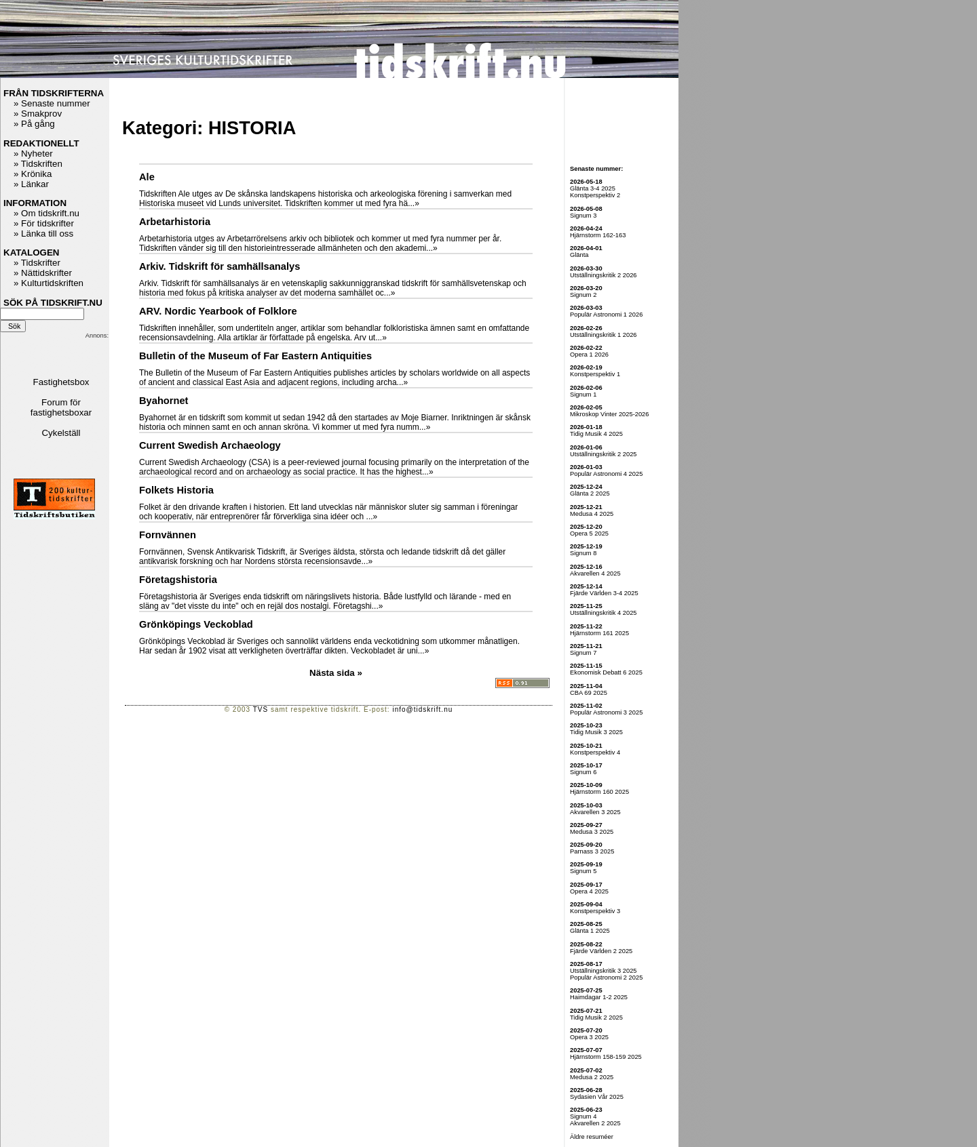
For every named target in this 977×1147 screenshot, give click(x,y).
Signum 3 (583, 215)
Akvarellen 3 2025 (595, 812)
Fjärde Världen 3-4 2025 (604, 593)
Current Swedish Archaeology (210, 445)
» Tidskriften (38, 164)
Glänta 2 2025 (590, 493)
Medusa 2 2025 (591, 1077)
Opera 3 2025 (589, 1037)
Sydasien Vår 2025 (597, 1096)
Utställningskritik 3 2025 (603, 970)
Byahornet (163, 400)
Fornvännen (167, 534)
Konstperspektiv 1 (595, 374)
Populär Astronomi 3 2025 (606, 712)
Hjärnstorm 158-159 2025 (606, 1056)
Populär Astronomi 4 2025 (606, 473)
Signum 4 (583, 1116)
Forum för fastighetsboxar (61, 407)
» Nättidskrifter (43, 273)
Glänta (579, 254)
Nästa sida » (335, 673)
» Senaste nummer (52, 103)
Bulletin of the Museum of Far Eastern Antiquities (255, 355)
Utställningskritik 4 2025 (603, 612)
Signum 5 (583, 871)
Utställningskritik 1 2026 (603, 334)
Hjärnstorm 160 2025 (599, 791)
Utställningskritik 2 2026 (603, 275)
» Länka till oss (43, 233)
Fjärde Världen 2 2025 (601, 951)
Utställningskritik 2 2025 (603, 454)
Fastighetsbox (61, 382)
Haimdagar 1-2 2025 (599, 997)
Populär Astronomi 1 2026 (606, 314)
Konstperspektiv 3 (595, 911)
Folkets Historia (176, 490)
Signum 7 (583, 652)
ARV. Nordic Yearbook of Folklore (218, 311)
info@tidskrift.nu (422, 709)
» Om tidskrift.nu (46, 213)
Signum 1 (583, 394)
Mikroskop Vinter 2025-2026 (609, 414)
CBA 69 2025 (588, 692)
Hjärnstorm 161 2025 (599, 633)
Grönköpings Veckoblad (196, 624)
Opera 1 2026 (589, 354)
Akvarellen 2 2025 (595, 1123)
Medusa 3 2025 (591, 831)
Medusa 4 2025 (591, 513)
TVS (260, 709)
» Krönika (33, 174)
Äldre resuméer (591, 1136)
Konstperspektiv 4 (595, 752)
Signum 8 (583, 553)
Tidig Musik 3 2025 (596, 732)
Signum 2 (583, 294)
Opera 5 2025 (589, 533)
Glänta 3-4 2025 (592, 188)
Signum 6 (583, 772)
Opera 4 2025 (589, 891)
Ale (147, 177)
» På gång (34, 124)
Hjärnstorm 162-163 (598, 235)
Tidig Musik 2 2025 (596, 1017)
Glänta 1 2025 (590, 930)
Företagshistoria (178, 579)
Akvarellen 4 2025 (595, 573)
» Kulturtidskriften (48, 283)
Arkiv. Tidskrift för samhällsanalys (219, 266)
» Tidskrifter (37, 263)
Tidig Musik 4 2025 (596, 433)
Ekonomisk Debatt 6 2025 (606, 672)
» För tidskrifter (44, 223)
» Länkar (31, 184)
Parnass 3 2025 (592, 851)
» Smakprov (38, 113)
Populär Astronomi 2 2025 (606, 977)
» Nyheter (33, 153)
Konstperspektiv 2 (595, 195)
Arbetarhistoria (174, 221)
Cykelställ (60, 433)
